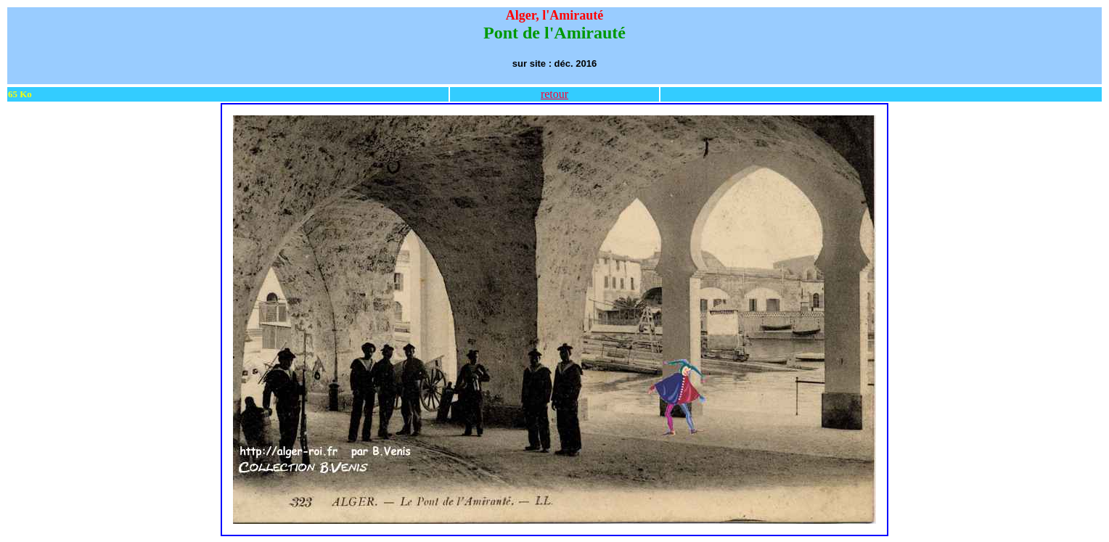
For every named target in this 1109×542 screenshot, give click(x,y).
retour (554, 94)
